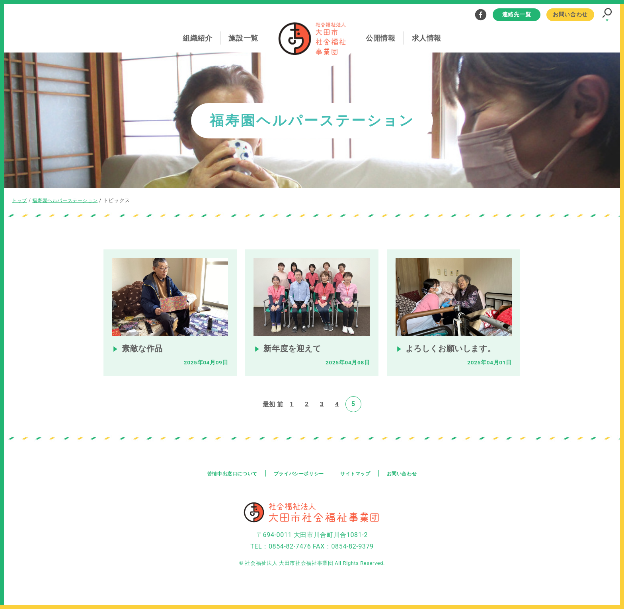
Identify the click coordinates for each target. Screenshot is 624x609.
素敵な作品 (143, 357)
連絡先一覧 (516, 14)
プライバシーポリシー (298, 483)
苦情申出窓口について (223, 483)
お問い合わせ (570, 14)
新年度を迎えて (294, 357)
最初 (268, 413)
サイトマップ (360, 483)
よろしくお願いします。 (455, 357)
